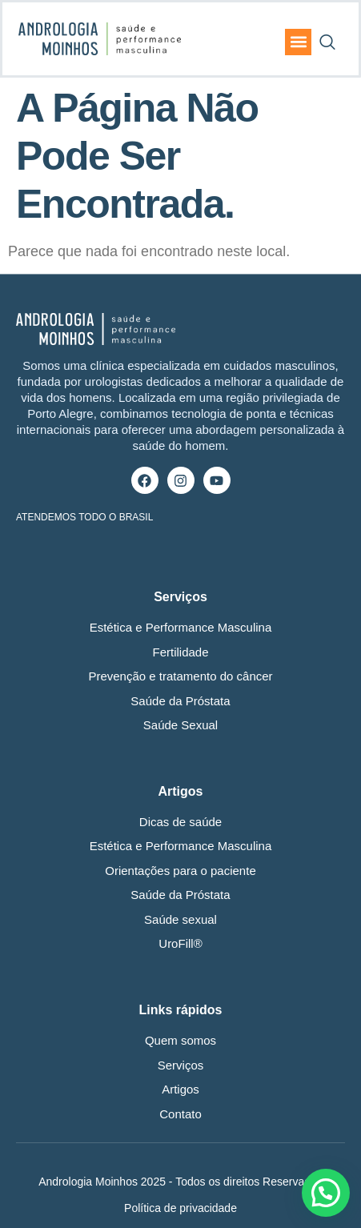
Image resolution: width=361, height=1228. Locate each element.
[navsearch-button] (327, 37)
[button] (298, 42)
